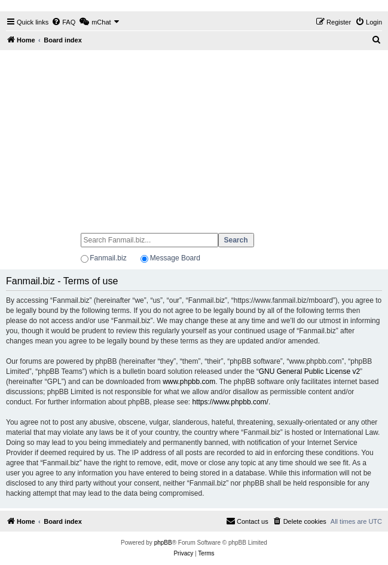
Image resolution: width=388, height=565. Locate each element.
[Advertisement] (194, 136)
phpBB (163, 542)
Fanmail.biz (108, 258)
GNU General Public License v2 (309, 371)
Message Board (175, 258)
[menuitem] (63, 22)
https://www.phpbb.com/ (230, 402)
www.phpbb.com (189, 381)
